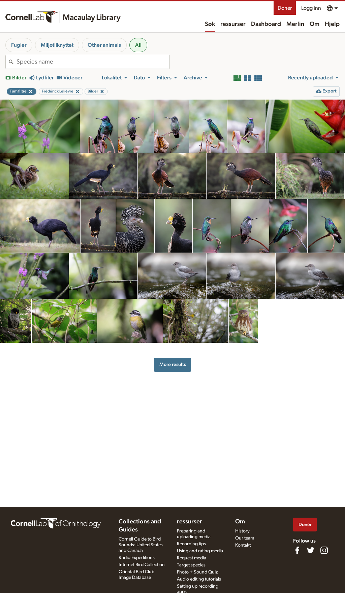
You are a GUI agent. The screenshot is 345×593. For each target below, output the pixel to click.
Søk (210, 24)
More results (172, 364)
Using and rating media (200, 551)
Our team (244, 538)
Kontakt (243, 545)
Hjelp (332, 24)
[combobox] (93, 62)
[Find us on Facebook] (297, 550)
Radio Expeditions (137, 557)
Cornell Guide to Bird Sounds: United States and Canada (141, 545)
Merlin (295, 24)
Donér (285, 8)
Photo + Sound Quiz (197, 572)
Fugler (19, 45)
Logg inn (311, 8)
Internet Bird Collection (142, 564)
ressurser (233, 24)
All (138, 45)
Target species (191, 565)
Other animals (104, 45)
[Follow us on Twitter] (311, 550)
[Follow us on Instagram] (324, 550)
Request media (191, 558)
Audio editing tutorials (199, 579)
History (242, 531)
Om (314, 24)
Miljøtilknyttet (57, 45)
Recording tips (191, 544)
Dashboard (266, 24)
